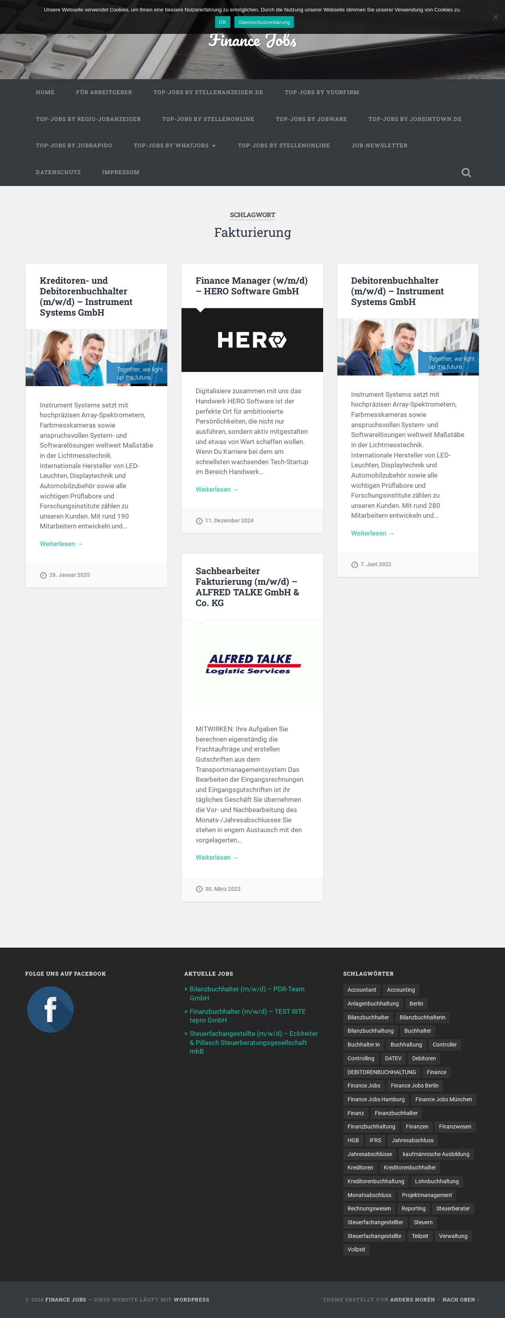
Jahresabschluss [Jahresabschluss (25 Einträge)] (413, 1140)
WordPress (191, 1299)
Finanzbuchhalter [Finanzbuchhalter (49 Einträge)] (396, 1113)
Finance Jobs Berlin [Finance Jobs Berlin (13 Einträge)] (415, 1085)
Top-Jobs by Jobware (311, 119)
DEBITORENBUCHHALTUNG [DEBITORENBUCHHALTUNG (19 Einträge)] (382, 1072)
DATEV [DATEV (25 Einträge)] (393, 1058)
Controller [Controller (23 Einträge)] (445, 1044)
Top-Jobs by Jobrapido (74, 145)
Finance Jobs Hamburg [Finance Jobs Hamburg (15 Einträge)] (376, 1099)
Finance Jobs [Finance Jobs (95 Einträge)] (364, 1085)
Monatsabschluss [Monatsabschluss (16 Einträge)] (369, 1195)
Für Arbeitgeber (104, 92)
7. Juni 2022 (376, 564)
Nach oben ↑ (461, 1299)
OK (222, 22)
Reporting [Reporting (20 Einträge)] (414, 1208)
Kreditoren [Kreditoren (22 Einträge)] (360, 1167)
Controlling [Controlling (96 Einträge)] (361, 1058)
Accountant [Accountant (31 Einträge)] (362, 990)
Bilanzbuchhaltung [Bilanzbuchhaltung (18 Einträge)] (371, 1031)
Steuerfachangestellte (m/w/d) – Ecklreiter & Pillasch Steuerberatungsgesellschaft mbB (254, 1042)
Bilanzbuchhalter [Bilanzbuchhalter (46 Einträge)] (368, 1017)
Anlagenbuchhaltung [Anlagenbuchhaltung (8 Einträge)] (373, 1003)
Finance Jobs (252, 39)
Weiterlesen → (61, 544)
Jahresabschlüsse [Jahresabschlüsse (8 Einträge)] (370, 1154)
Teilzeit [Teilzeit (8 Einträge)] (420, 1236)
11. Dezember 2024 (229, 520)
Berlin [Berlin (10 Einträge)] (416, 1003)
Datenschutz (58, 172)
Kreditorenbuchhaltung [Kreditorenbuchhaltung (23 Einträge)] (376, 1181)
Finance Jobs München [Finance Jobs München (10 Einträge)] (443, 1099)
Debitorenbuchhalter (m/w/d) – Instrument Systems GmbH (397, 290)
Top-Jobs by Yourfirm (322, 92)
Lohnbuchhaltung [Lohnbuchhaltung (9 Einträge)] (437, 1181)
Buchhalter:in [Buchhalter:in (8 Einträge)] (364, 1044)
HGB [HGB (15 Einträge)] (353, 1140)
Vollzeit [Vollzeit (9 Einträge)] (356, 1249)
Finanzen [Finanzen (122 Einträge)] (417, 1126)
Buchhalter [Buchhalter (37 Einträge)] (417, 1031)
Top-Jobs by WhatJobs (171, 145)
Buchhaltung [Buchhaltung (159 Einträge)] (406, 1044)
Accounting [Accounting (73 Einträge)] (401, 990)
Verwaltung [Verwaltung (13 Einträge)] (453, 1236)
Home (45, 92)
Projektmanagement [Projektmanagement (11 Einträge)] (427, 1195)
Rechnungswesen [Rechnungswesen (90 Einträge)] (369, 1208)
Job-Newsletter (380, 145)
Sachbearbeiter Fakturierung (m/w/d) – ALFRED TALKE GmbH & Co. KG (247, 586)
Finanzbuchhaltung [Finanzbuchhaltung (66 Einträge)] (371, 1126)
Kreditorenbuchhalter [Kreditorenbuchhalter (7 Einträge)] (410, 1167)
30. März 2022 (223, 889)
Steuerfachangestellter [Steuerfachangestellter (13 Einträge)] (375, 1222)
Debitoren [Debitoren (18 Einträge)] (424, 1058)
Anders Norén (412, 1299)
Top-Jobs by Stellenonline (208, 119)
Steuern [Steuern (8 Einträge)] (423, 1222)
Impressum (121, 172)
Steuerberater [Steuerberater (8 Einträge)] (453, 1208)
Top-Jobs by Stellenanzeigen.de (208, 92)
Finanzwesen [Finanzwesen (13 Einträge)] (455, 1126)
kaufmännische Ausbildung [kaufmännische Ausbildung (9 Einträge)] (436, 1154)
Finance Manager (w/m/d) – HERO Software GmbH (252, 285)
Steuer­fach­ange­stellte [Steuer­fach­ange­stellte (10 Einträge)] (374, 1236)
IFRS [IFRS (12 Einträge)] (375, 1140)
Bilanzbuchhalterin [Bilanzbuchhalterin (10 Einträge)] (422, 1017)
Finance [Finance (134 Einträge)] (436, 1072)
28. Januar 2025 (69, 575)
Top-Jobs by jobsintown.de (415, 119)
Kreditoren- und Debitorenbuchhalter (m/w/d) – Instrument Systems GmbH (86, 296)
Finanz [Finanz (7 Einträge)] (356, 1113)
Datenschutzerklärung (264, 22)
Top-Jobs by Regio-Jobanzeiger (88, 119)
